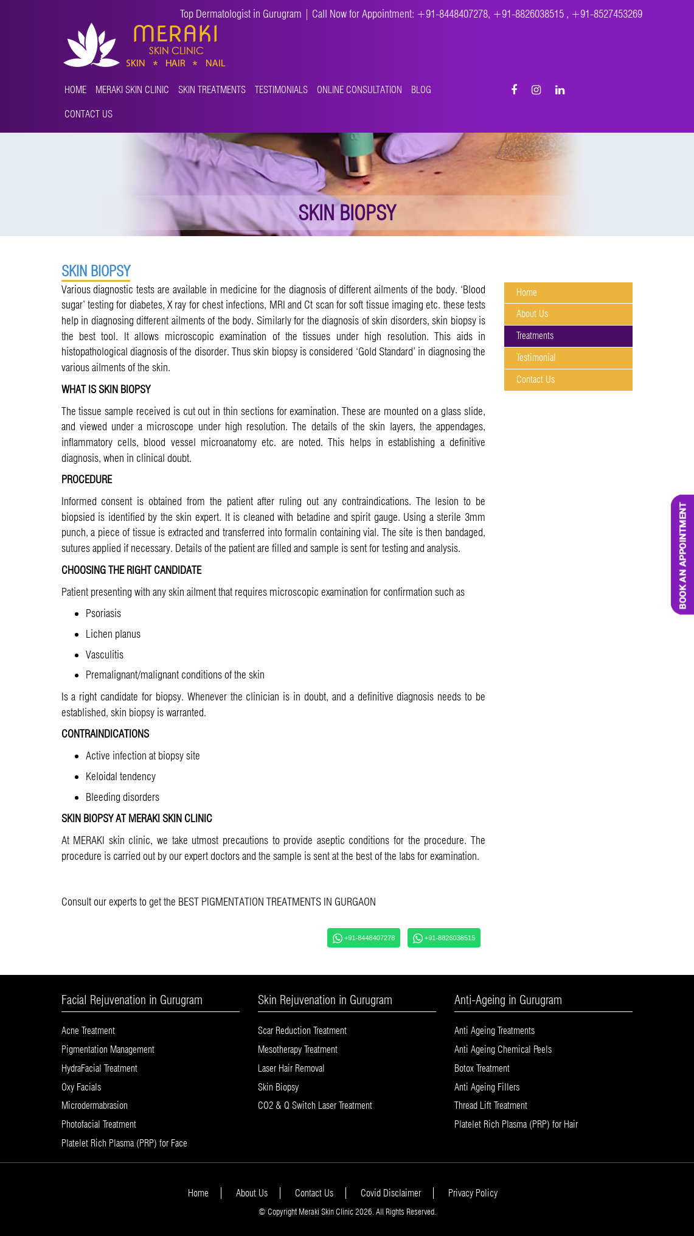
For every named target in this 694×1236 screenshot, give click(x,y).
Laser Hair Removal (291, 1068)
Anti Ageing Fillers (486, 1087)
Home (75, 90)
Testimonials (281, 90)
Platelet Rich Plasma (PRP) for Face (124, 1143)
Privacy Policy (473, 1193)
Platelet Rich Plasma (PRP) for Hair (516, 1124)
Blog (421, 90)
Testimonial (536, 357)
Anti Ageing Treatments (494, 1030)
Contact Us (88, 114)
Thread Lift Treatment (490, 1105)
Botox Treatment (482, 1068)
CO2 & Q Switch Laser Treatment (315, 1105)
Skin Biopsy (278, 1087)
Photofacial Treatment (98, 1124)
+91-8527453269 (606, 13)
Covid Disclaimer (391, 1193)
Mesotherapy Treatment (298, 1049)
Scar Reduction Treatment (302, 1030)
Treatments (534, 335)
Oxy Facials (81, 1087)
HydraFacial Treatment (99, 1068)
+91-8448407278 (452, 13)
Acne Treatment (88, 1030)
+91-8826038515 (529, 13)
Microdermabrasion (94, 1105)
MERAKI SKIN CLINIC (132, 90)
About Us (532, 313)
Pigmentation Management (107, 1049)
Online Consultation (359, 90)
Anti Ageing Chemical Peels (503, 1049)
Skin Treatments (212, 90)
